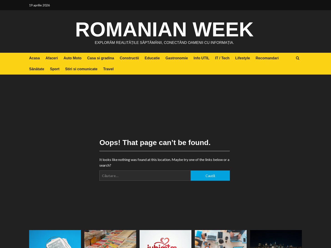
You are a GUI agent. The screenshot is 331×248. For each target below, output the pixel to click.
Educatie (152, 58)
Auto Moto (72, 58)
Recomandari (267, 58)
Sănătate (36, 69)
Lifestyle (242, 58)
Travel (108, 69)
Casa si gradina (100, 58)
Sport (55, 69)
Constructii (129, 58)
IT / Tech (222, 58)
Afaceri (51, 58)
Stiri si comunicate (81, 69)
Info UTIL (201, 58)
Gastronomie (177, 58)
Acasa (34, 58)
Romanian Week (164, 28)
